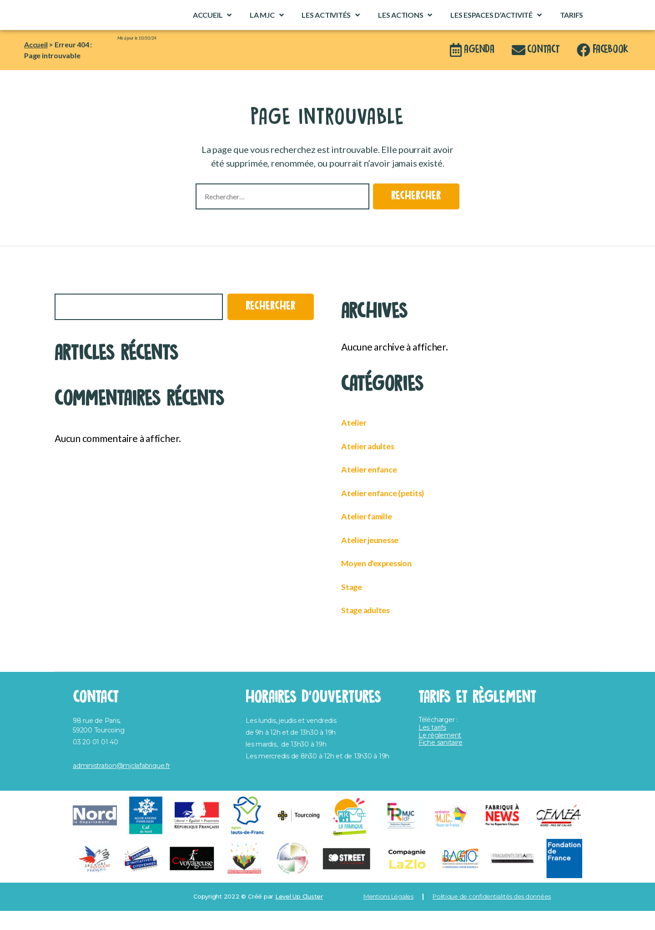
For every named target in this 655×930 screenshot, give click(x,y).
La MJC (266, 24)
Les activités (331, 24)
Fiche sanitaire (440, 762)
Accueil (212, 24)
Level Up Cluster (299, 916)
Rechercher (73, 306)
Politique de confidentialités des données (492, 916)
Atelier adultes (372, 465)
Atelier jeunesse (376, 558)
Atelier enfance (374, 488)
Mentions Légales (388, 916)
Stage (353, 605)
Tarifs (572, 24)
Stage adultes (370, 629)
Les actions (405, 24)
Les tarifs (432, 747)
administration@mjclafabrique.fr (121, 785)
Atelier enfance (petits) (390, 512)
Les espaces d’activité (496, 24)
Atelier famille (371, 535)
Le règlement (439, 754)
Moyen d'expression (383, 582)
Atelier (356, 441)
